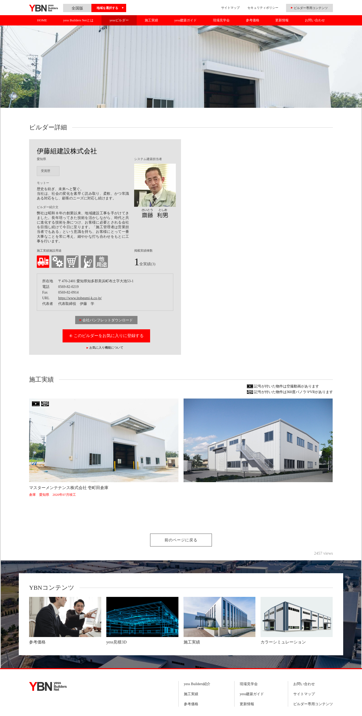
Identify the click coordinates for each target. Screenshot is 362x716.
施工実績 (151, 20)
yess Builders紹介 (197, 684)
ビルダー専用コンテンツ (313, 704)
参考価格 (252, 20)
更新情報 (282, 20)
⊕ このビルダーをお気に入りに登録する (106, 335)
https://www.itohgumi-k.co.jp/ (80, 298)
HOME (42, 20)
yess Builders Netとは (78, 20)
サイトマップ (230, 8)
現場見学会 (221, 20)
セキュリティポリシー (262, 8)
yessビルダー (118, 20)
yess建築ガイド (185, 20)
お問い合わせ (315, 20)
